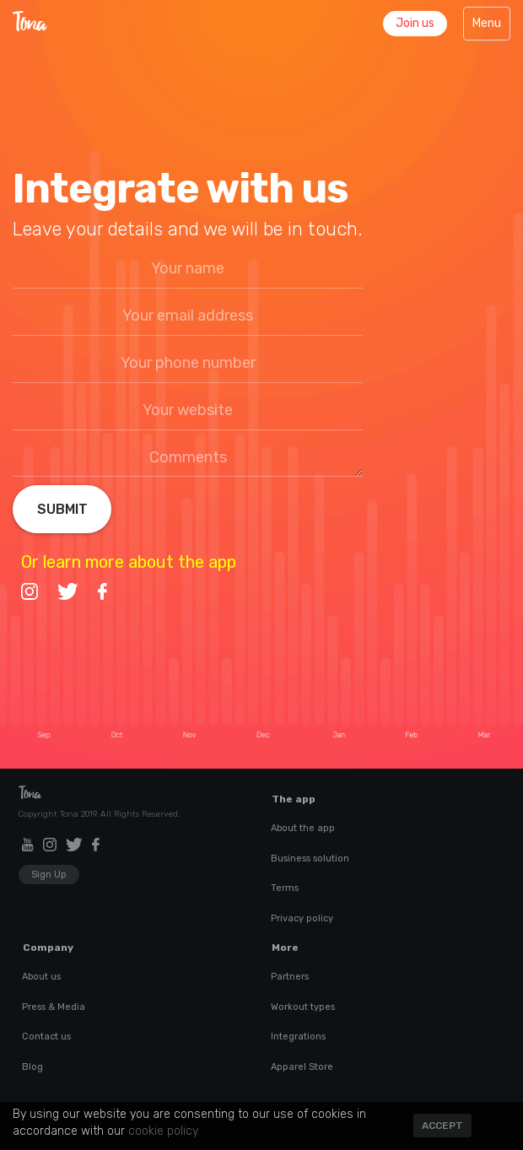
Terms (285, 888)
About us (41, 976)
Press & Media (53, 1007)
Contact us (46, 1036)
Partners (290, 976)
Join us (415, 23)
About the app (303, 828)
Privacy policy (302, 918)
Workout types (303, 1007)
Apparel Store (302, 1066)
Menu (491, 27)
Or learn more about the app (128, 562)
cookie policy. (164, 1131)
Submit (62, 509)
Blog (32, 1066)
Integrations (298, 1036)
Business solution (310, 858)
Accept (442, 1125)
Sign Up (49, 874)
